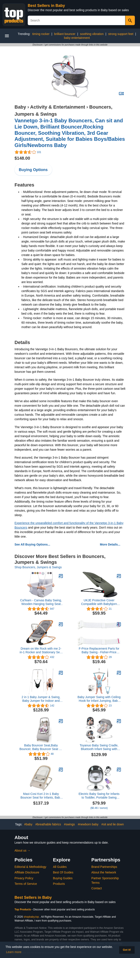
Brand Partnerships (104, 867)
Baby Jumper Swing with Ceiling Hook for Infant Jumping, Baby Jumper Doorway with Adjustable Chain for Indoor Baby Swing (99, 699)
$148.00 (22, 158)
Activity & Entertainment (57, 107)
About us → (22, 850)
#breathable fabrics (48, 824)
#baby (28, 824)
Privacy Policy (24, 878)
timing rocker (40, 34)
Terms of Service (26, 883)
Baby (20, 107)
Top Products (23, 909)
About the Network (103, 872)
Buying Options (33, 170)
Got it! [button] (127, 949)
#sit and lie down (113, 824)
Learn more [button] (14, 952)
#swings (69, 824)
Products (59, 883)
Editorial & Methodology (30, 867)
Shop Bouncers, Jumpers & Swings (38, 567)
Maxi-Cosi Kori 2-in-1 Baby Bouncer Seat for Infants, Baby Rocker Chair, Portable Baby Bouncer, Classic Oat (41, 795)
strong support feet (120, 34)
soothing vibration (92, 34)
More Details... (110, 544)
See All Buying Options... (32, 544)
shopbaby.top (31, 916)
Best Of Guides (63, 872)
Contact (96, 888)
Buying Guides (62, 878)
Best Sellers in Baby (46, 5)
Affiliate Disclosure (27, 872)
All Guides (60, 867)
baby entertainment (77, 37)
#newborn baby (88, 824)
